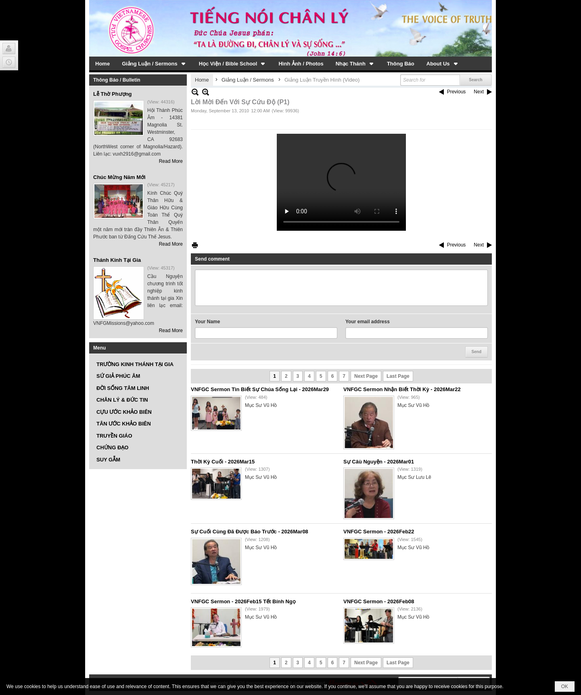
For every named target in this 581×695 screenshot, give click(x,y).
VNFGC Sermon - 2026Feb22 (378, 532)
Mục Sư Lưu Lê (414, 477)
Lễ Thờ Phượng (112, 94)
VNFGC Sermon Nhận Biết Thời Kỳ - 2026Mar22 (402, 389)
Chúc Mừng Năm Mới (119, 177)
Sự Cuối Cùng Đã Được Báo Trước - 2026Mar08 (249, 532)
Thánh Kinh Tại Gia (117, 260)
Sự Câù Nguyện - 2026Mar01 (378, 462)
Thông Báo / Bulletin (116, 80)
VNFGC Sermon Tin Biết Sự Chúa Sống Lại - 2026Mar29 (260, 389)
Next (479, 92)
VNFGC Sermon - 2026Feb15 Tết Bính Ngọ (243, 601)
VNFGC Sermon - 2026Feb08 (378, 601)
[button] (154, 63)
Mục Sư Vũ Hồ (261, 405)
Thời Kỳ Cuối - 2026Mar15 (223, 462)
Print (195, 245)
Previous (456, 92)
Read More (171, 161)
